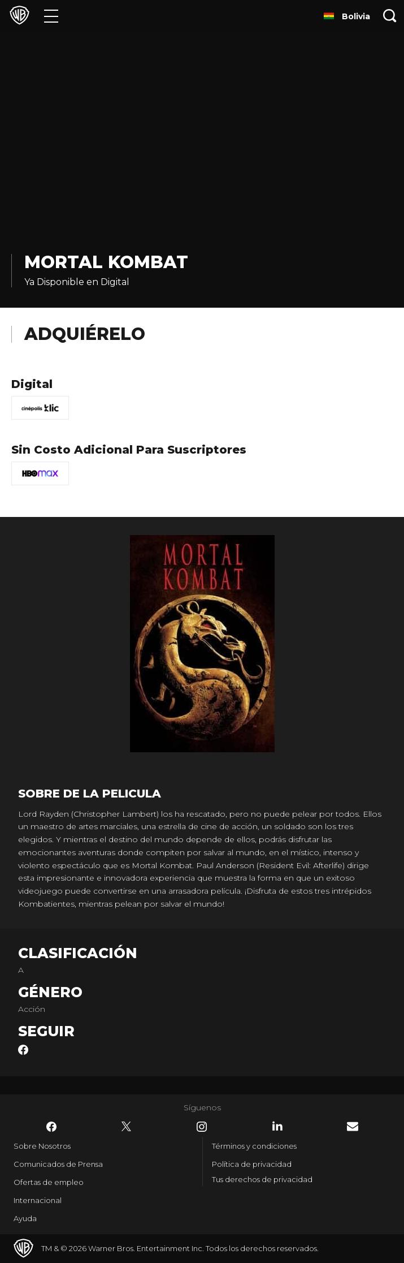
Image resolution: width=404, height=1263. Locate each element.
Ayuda (25, 1218)
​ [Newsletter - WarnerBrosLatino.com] (352, 1126)
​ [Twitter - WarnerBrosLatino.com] (126, 1127)
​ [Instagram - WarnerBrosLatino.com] (201, 1127)
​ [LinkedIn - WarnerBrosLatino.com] (277, 1126)
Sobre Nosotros (42, 1145)
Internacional (38, 1200)
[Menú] (51, 15)
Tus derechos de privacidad (262, 1179)
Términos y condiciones (254, 1145)
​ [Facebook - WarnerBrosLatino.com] (51, 1127)
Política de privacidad (252, 1164)
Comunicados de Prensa (58, 1164)
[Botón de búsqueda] (390, 15)
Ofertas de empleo (49, 1182)
